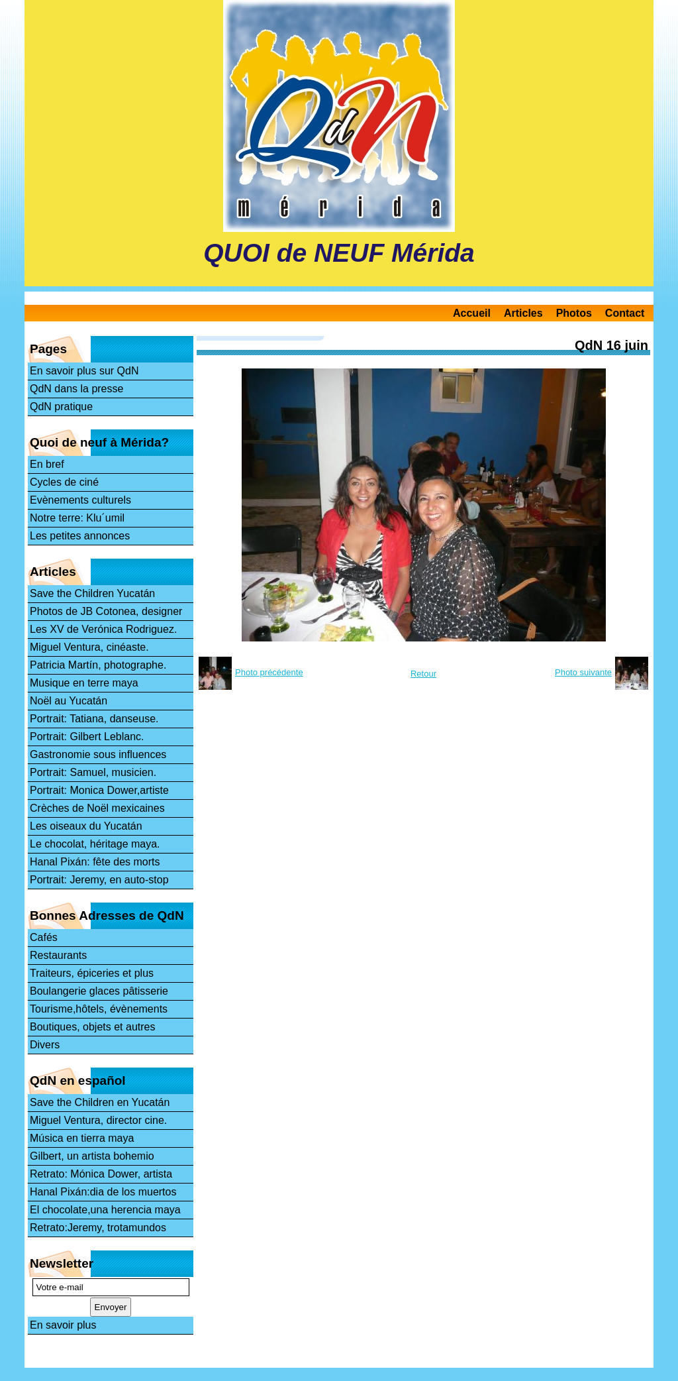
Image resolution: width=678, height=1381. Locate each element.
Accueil (472, 313)
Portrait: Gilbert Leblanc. (87, 736)
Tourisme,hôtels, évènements (99, 1009)
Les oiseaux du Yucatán (86, 826)
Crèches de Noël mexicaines (97, 808)
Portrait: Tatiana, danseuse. (94, 718)
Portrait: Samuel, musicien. (93, 772)
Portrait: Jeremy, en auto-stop (99, 879)
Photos (574, 313)
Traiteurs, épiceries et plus (92, 973)
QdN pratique (61, 406)
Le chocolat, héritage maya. (95, 844)
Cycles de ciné (64, 482)
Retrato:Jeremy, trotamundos (98, 1227)
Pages (48, 349)
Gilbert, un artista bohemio (92, 1156)
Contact (625, 313)
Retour (423, 674)
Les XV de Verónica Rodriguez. (103, 629)
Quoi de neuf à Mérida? (99, 442)
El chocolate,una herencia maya (105, 1209)
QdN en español (78, 1080)
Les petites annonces (80, 535)
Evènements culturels (80, 500)
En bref (47, 464)
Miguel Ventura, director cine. (98, 1120)
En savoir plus (63, 1325)
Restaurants (58, 955)
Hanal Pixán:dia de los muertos (103, 1191)
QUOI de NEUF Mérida (339, 253)
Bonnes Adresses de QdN (107, 915)
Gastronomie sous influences (98, 754)
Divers (45, 1044)
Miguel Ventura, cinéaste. (89, 647)
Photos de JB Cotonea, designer (106, 611)
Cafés (44, 937)
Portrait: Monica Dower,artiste (99, 790)
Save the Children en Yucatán (100, 1102)
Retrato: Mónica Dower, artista (101, 1174)
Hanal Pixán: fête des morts (95, 861)
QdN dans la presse (76, 388)
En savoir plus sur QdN (84, 370)
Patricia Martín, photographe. (98, 665)
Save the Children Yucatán (92, 593)
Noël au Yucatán (68, 700)
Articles (523, 313)
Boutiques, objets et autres (92, 1026)
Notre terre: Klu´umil (77, 518)
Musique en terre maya (84, 683)
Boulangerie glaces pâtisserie (99, 991)
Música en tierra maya (82, 1138)
